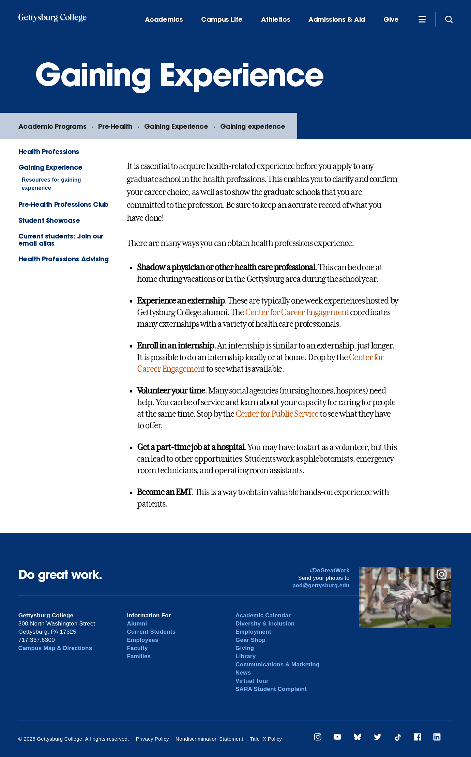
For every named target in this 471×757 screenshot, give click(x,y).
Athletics (275, 20)
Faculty (137, 648)
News (243, 672)
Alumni (137, 623)
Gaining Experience (176, 126)
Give (390, 20)
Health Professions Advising (63, 258)
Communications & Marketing (278, 664)
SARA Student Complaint (271, 689)
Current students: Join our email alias (60, 239)
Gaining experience (252, 126)
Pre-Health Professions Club (63, 204)
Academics (164, 20)
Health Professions (48, 151)
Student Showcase (49, 220)
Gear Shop (250, 640)
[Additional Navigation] (422, 19)
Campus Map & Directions (55, 648)
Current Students (151, 632)
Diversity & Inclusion (265, 623)
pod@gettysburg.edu (321, 585)
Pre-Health (115, 126)
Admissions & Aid (336, 20)
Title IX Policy (266, 739)
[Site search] (449, 19)
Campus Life (222, 20)
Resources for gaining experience (51, 184)
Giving (245, 648)
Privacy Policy (152, 739)
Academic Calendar (263, 615)
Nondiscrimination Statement (209, 739)
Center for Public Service (277, 414)
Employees (142, 640)
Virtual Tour (252, 681)
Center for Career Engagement (297, 312)
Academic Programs (52, 126)
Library (246, 656)
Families (139, 656)
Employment (253, 632)
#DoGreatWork (330, 570)
